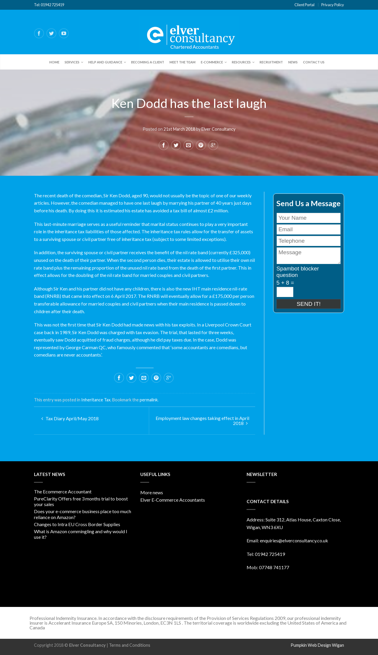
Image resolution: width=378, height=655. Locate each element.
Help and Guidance (105, 62)
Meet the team (182, 62)
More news (151, 492)
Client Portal (304, 4)
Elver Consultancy (218, 128)
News (293, 62)
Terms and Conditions (129, 645)
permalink (149, 399)
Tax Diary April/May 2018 (70, 418)
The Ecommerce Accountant (63, 491)
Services (72, 62)
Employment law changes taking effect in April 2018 (202, 420)
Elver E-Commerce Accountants (172, 500)
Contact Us (314, 62)
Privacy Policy (332, 4)
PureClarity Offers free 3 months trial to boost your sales (81, 501)
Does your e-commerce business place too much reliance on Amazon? (82, 514)
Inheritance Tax (95, 399)
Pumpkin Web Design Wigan (317, 645)
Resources (241, 62)
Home (54, 62)
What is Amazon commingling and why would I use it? (80, 534)
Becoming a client (147, 62)
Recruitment (271, 62)
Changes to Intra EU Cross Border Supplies (77, 524)
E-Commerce (212, 62)
